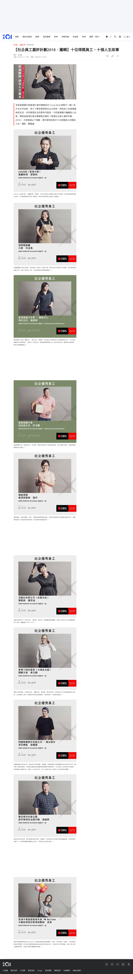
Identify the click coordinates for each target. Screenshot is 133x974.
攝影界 (22, 45)
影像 (15, 45)
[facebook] (106, 964)
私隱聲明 (67, 970)
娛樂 (37, 36)
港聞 (17, 36)
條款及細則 (77, 970)
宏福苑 (75, 36)
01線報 (5, 970)
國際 (91, 36)
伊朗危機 (65, 36)
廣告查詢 (31, 970)
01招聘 (22, 970)
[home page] (7, 36)
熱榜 (84, 36)
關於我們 (14, 970)
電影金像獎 (27, 36)
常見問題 (48, 970)
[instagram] (112, 964)
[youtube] (117, 964)
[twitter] (128, 964)
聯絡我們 (57, 970)
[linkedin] (123, 964)
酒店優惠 (46, 36)
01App (39, 970)
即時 (56, 36)
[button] (107, 56)
